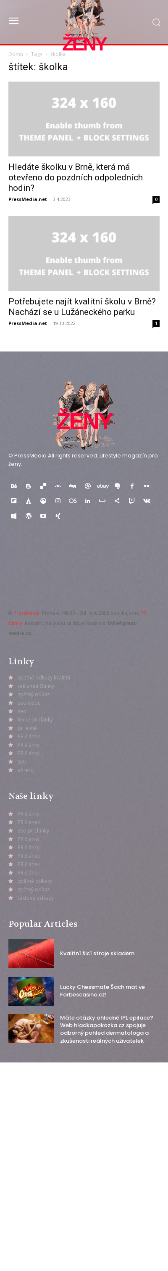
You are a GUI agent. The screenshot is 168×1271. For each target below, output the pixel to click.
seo (22, 711)
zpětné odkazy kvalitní (44, 677)
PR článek (29, 736)
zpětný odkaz (34, 694)
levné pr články (35, 719)
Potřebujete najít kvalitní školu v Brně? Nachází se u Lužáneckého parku (82, 306)
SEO (22, 761)
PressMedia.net (27, 199)
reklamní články (36, 686)
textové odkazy (36, 897)
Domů (15, 54)
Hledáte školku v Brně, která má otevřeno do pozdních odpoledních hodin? (75, 177)
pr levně (27, 728)
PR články (28, 744)
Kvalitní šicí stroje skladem (97, 953)
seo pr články (33, 830)
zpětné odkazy (35, 881)
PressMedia (26, 613)
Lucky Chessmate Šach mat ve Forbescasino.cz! (102, 991)
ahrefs (25, 770)
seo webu (29, 702)
